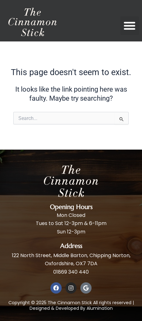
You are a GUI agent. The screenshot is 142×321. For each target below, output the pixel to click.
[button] (129, 25)
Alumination (100, 308)
